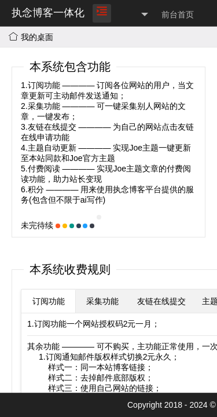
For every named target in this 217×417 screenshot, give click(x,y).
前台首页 (177, 14)
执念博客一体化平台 (48, 26)
